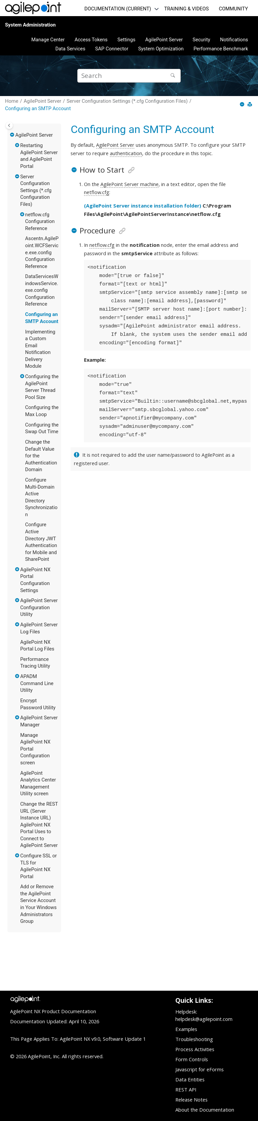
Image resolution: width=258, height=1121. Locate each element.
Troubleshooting (194, 1039)
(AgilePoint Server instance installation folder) (142, 205)
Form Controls (191, 1059)
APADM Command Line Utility (36, 683)
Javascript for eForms (199, 1069)
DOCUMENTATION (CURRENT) (117, 9)
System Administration (30, 25)
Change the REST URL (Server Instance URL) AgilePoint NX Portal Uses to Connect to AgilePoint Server (39, 824)
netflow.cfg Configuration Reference (40, 221)
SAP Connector (111, 49)
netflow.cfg (96, 192)
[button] (12, 135)
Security (201, 40)
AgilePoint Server (164, 40)
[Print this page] (250, 105)
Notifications (234, 40)
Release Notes (191, 1099)
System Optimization (160, 49)
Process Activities (194, 1049)
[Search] (174, 76)
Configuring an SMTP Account (38, 108)
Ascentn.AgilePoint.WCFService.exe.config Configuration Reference (41, 252)
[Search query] (128, 76)
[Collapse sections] (242, 105)
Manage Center (47, 40)
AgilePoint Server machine (129, 184)
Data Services (70, 49)
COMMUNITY (233, 9)
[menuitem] (47, 39)
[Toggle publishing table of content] (9, 125)
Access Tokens (91, 40)
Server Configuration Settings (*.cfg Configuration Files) (127, 101)
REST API (185, 1089)
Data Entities (190, 1079)
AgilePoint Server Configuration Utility (39, 607)
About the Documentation (204, 1109)
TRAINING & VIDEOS (186, 9)
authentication (126, 153)
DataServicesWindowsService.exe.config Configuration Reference (41, 290)
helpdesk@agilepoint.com (203, 1019)
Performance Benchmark (221, 49)
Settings (126, 40)
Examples (186, 1029)
